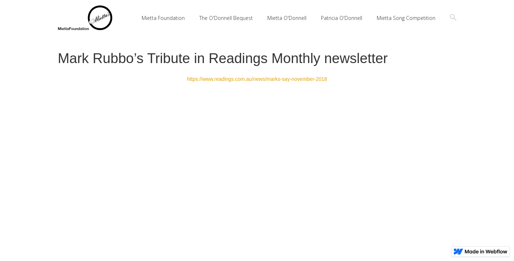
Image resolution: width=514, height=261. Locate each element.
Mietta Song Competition (406, 17)
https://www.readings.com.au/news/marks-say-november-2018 (257, 79)
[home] (85, 17)
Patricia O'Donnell (341, 17)
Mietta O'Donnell (286, 17)
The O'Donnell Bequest (226, 17)
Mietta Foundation (163, 17)
